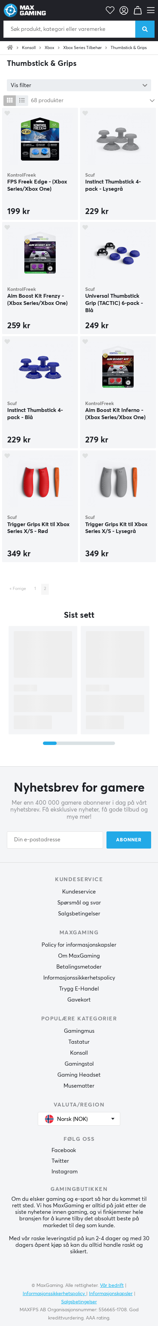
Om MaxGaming (79, 956)
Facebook (64, 1150)
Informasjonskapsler (111, 1293)
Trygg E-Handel (79, 989)
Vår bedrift (112, 1285)
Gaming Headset (79, 1075)
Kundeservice (79, 892)
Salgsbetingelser (79, 913)
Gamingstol (79, 1064)
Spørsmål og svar (79, 902)
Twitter (60, 1161)
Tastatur (79, 1042)
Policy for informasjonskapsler (79, 945)
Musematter (79, 1086)
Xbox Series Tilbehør (82, 48)
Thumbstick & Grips (129, 48)
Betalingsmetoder (79, 967)
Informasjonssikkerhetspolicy (79, 978)
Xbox (49, 48)
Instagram (65, 1171)
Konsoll (29, 48)
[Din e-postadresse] (55, 840)
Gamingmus (79, 1031)
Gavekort (79, 1000)
